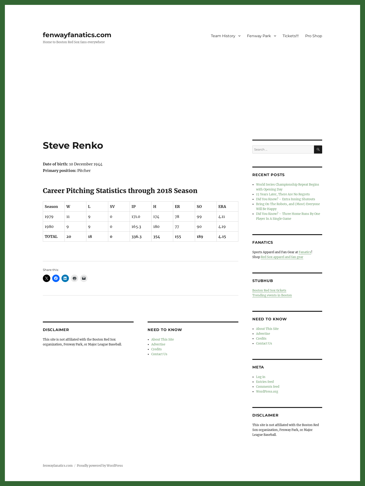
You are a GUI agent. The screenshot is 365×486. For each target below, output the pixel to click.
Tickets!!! (291, 36)
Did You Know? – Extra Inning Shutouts (285, 199)
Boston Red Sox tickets (269, 290)
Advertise (158, 344)
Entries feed (265, 382)
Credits (156, 349)
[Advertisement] (182, 105)
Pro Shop (313, 36)
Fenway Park (259, 36)
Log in (260, 377)
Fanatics (305, 252)
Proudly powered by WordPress (100, 466)
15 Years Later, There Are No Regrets (283, 194)
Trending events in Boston (272, 295)
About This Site (162, 340)
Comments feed (267, 387)
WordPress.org (267, 392)
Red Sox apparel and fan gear (282, 257)
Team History (223, 36)
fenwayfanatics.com (77, 35)
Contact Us (159, 354)
